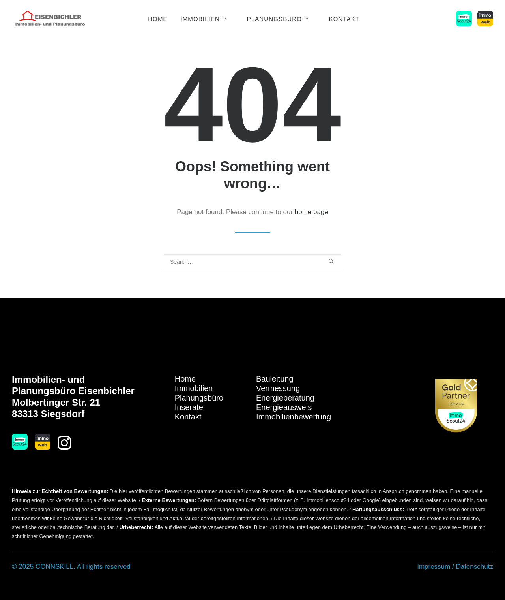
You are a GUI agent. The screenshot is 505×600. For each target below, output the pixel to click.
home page (311, 212)
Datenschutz (474, 566)
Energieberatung (285, 397)
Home (158, 18)
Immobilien (203, 18)
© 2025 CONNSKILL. (43, 566)
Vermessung (278, 388)
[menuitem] (157, 18)
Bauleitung (275, 378)
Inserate (189, 407)
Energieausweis (284, 407)
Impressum (433, 566)
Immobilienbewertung (293, 416)
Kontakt (344, 18)
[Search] (252, 261)
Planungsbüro (278, 18)
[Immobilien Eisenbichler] (50, 18)
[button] (465, 18)
